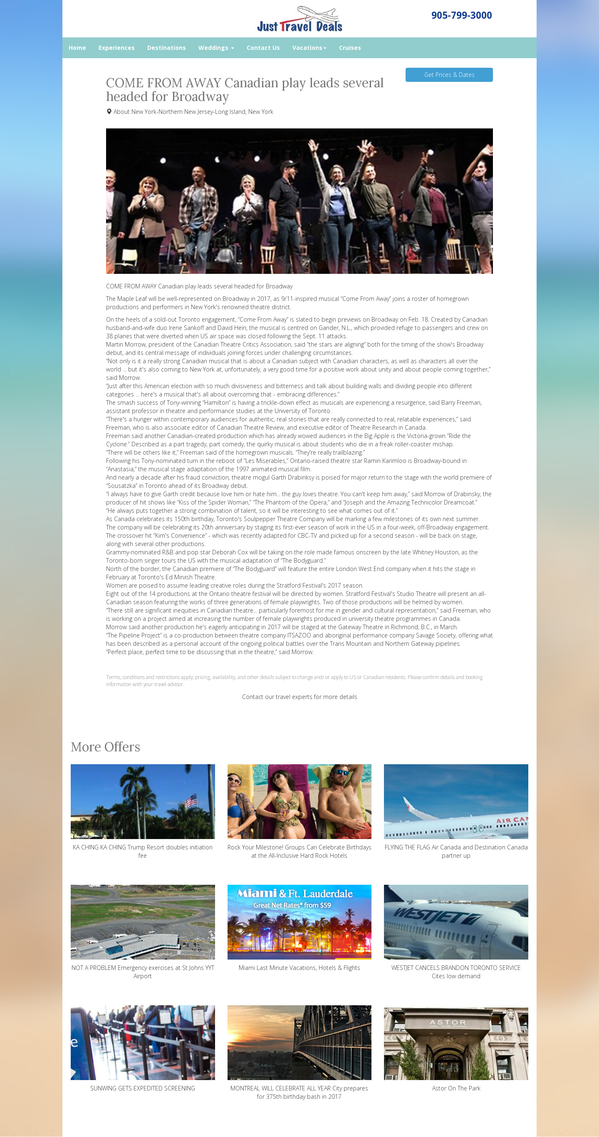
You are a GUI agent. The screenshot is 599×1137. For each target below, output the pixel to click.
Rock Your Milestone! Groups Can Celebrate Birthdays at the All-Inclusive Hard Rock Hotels (300, 811)
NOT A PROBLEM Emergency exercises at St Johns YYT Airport (143, 932)
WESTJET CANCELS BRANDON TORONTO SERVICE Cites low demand (456, 932)
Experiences (117, 48)
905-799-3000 (461, 15)
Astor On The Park (456, 1048)
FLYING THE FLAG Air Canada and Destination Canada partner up (456, 811)
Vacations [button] (309, 48)
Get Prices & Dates (449, 75)
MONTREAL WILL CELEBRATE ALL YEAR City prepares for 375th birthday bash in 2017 (300, 1052)
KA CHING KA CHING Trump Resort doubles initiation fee (143, 811)
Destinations (166, 48)
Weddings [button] (216, 48)
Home (77, 48)
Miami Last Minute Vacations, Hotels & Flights (300, 928)
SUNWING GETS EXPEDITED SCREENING (143, 1048)
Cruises (350, 48)
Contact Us (263, 48)
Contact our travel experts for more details (299, 697)
